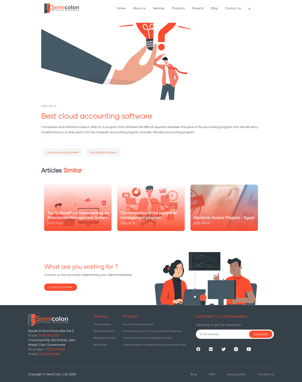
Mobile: (44, 335)
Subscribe (261, 334)
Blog (214, 8)
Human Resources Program (138, 324)
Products (178, 8)
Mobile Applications (105, 337)
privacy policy (236, 374)
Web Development (104, 331)
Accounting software (103, 152)
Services (158, 8)
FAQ (212, 374)
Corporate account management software (147, 337)
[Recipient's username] (223, 334)
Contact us (233, 8)
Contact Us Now (60, 287)
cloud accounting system (63, 152)
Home (122, 6)
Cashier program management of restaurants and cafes (154, 344)
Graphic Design (102, 324)
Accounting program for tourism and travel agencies (152, 331)
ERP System (100, 344)
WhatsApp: (46, 349)
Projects (198, 8)
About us (139, 8)
